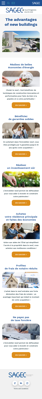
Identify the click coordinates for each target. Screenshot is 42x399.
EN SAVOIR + (21, 105)
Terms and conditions (21, 388)
